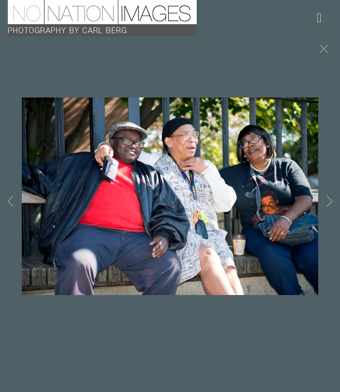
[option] (170, 209)
